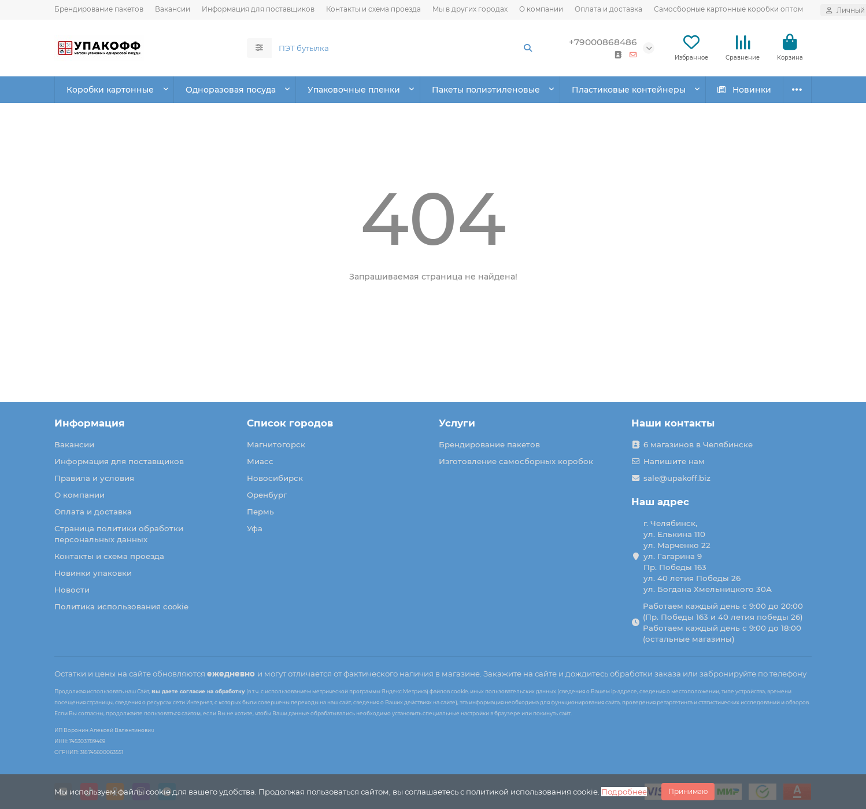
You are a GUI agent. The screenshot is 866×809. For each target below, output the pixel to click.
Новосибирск (275, 478)
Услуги (457, 423)
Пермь (260, 511)
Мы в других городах (470, 9)
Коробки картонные (110, 89)
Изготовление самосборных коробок (516, 461)
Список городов (290, 423)
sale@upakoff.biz (676, 478)
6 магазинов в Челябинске (698, 444)
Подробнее (624, 791)
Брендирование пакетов (98, 9)
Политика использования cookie (121, 606)
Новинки (744, 89)
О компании (541, 9)
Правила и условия (94, 478)
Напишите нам (674, 461)
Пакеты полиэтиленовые (486, 89)
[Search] (406, 48)
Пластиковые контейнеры (629, 89)
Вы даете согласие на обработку (198, 691)
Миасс (260, 461)
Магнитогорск (276, 444)
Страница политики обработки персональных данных (118, 534)
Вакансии (172, 9)
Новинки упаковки (93, 573)
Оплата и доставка (608, 9)
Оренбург (267, 494)
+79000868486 (603, 41)
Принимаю (688, 791)
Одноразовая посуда (231, 89)
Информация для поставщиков (258, 9)
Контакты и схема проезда (373, 9)
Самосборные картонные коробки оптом (728, 9)
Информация (89, 423)
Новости (72, 589)
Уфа (254, 528)
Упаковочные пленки (354, 89)
